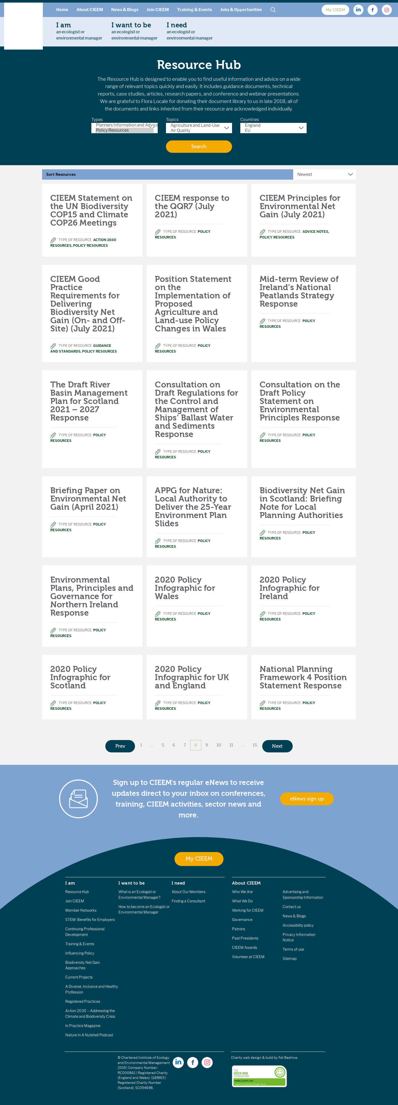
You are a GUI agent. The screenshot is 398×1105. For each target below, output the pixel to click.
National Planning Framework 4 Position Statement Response (303, 677)
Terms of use (293, 949)
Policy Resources (124, 130)
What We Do (242, 901)
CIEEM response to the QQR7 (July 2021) (192, 206)
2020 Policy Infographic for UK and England (192, 677)
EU (273, 130)
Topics (172, 119)
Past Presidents (245, 938)
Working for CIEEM (248, 910)
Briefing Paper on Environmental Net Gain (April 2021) (88, 499)
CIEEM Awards (244, 947)
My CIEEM (335, 9)
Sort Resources (61, 174)
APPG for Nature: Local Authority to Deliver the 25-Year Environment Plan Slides (193, 507)
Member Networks (81, 910)
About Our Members (188, 891)
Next (277, 746)
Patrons (238, 929)
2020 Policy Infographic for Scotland (80, 677)
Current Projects (79, 977)
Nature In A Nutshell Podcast (89, 1035)
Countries (249, 119)
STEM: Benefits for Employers (90, 919)
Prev (120, 746)
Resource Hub (77, 891)
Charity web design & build (252, 1058)
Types (97, 119)
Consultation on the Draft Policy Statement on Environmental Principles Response (300, 401)
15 (255, 745)
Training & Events (194, 9)
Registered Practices (82, 1001)
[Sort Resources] (324, 174)
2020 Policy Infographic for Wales (185, 588)
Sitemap (290, 958)
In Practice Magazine (82, 1025)
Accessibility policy (298, 925)
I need (178, 883)
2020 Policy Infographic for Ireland (290, 588)
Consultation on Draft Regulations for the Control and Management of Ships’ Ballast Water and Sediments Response (196, 409)
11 (231, 745)
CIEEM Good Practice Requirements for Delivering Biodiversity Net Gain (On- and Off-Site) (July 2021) (87, 303)
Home (62, 9)
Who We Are (242, 891)
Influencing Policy (79, 953)
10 (219, 745)
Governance (242, 919)
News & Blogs (124, 9)
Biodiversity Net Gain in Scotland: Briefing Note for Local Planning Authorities (302, 503)
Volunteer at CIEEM (248, 957)
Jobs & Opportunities (241, 9)
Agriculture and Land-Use (199, 125)
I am (70, 883)
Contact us (292, 906)
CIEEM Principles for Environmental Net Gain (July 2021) (300, 206)
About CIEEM (89, 9)
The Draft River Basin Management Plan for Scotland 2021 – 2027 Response (89, 401)
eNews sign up (307, 799)
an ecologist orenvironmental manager (79, 31)
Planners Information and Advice (124, 125)
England (273, 125)
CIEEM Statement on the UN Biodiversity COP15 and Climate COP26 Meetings (91, 210)
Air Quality (199, 130)
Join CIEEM (158, 9)
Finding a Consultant (188, 901)
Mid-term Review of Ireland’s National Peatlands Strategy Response (299, 291)
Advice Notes (315, 232)
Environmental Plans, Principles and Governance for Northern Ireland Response (91, 596)
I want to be (131, 883)
